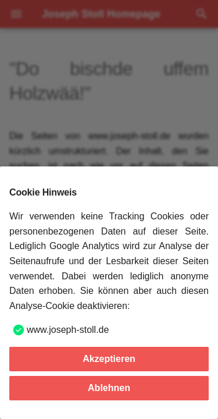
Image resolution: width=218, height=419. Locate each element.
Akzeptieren (109, 359)
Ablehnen (109, 388)
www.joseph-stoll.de (68, 330)
